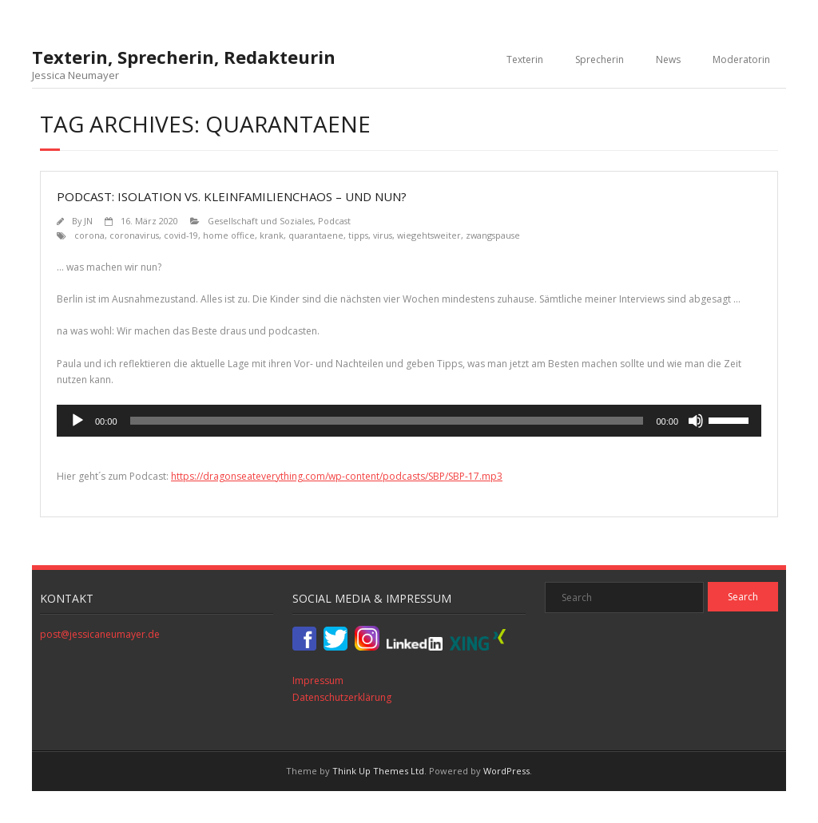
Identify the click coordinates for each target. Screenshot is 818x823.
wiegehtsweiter (429, 235)
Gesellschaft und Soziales (260, 221)
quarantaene (315, 235)
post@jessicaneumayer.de (100, 634)
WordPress (506, 771)
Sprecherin (599, 59)
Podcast (334, 221)
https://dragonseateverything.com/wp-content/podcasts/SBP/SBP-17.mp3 (336, 476)
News (668, 59)
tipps (358, 235)
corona (89, 235)
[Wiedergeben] (77, 421)
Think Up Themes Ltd (378, 771)
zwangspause (493, 235)
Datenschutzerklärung (341, 697)
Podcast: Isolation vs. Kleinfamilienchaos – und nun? (232, 196)
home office (229, 235)
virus (382, 235)
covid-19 (181, 235)
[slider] (387, 421)
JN (88, 221)
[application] (409, 421)
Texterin (524, 59)
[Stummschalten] (696, 421)
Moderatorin (741, 59)
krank (272, 235)
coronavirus (134, 235)
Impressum (317, 680)
